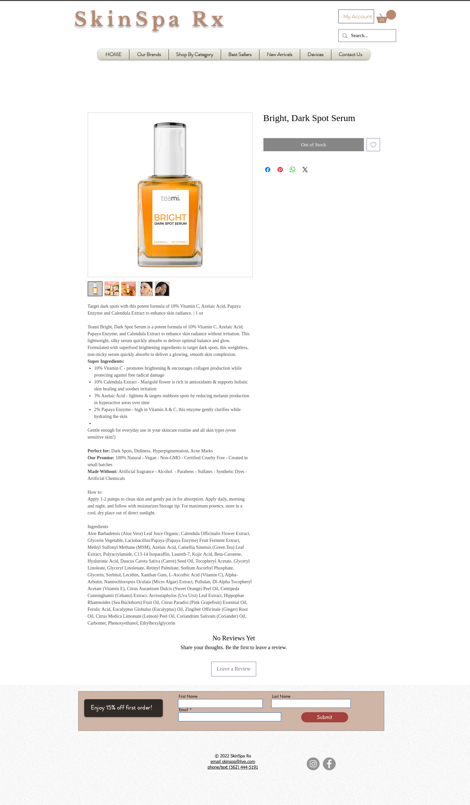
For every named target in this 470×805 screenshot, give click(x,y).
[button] (386, 16)
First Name (188, 696)
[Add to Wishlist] (373, 145)
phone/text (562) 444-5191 (233, 767)
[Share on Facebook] (268, 170)
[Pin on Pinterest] (280, 170)
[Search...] (366, 36)
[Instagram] (313, 763)
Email (183, 710)
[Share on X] (305, 170)
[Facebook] (329, 763)
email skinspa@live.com (233, 762)
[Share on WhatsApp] (293, 170)
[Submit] (324, 717)
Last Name (281, 696)
